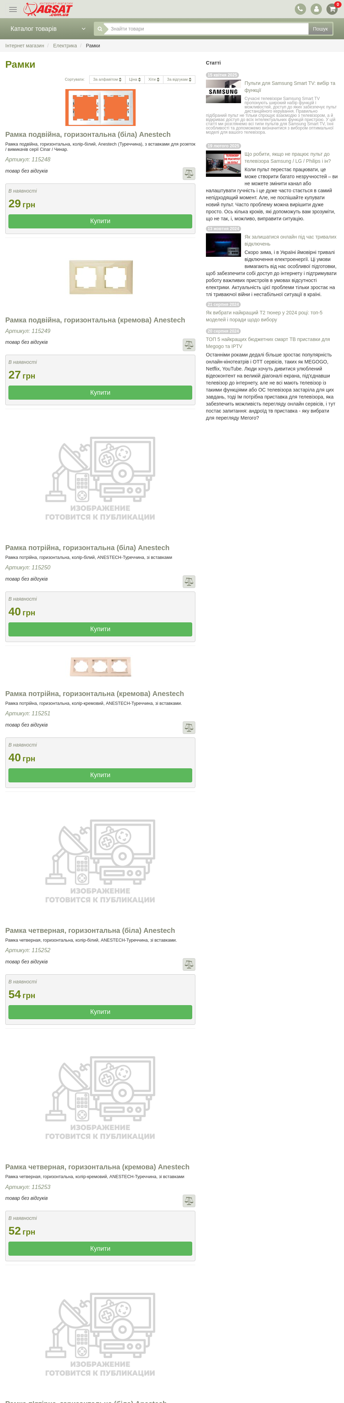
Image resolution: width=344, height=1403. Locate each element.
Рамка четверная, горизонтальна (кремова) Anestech (97, 1167)
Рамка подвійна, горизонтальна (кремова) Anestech (95, 320)
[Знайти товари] (206, 29)
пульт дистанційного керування (291, 109)
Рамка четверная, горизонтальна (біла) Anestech (90, 930)
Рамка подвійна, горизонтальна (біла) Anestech (88, 134)
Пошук (320, 29)
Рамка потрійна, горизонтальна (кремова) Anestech (94, 693)
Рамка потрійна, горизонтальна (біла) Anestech (87, 548)
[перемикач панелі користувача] (316, 8)
